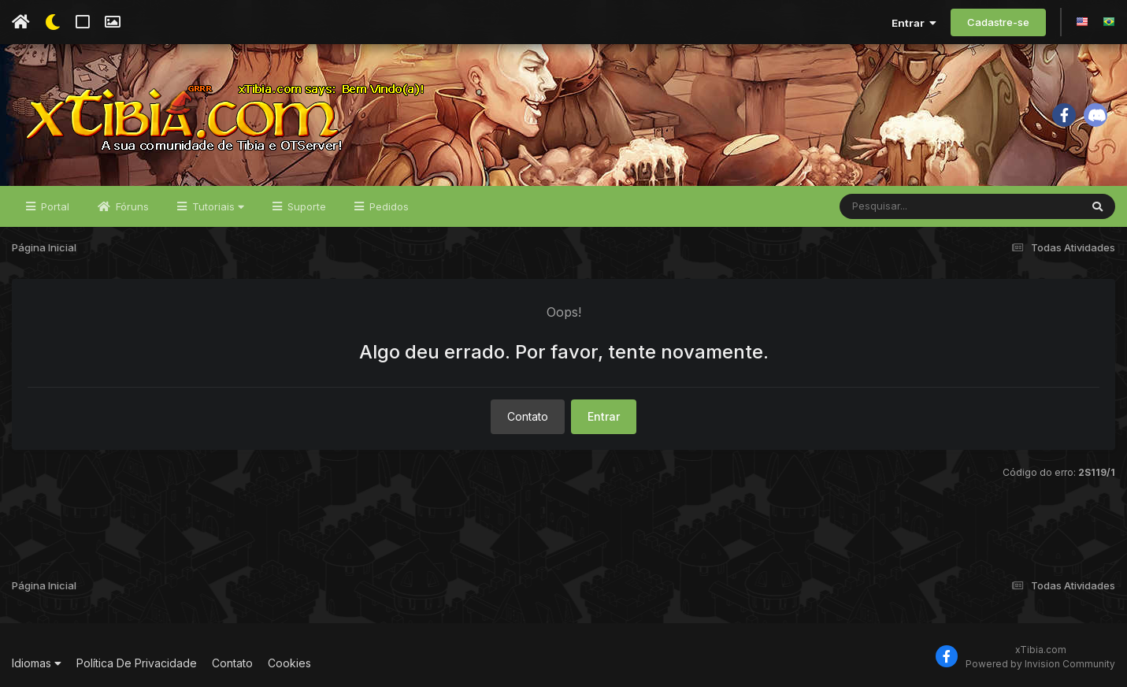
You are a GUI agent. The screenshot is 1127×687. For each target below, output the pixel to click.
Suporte (305, 206)
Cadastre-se (998, 22)
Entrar (914, 23)
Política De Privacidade (136, 663)
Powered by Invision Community (1040, 664)
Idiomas (36, 663)
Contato (527, 416)
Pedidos (387, 206)
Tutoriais (216, 206)
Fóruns (131, 206)
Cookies (289, 663)
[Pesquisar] (900, 206)
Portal (53, 206)
